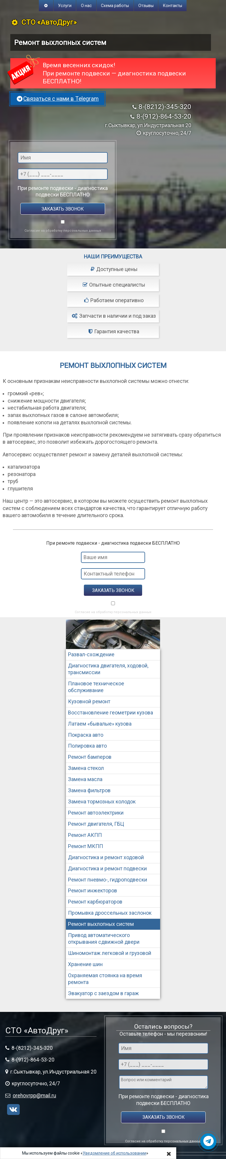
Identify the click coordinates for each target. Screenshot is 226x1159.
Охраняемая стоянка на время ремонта (105, 979)
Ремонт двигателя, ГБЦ (96, 824)
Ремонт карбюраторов (95, 902)
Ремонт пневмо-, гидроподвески (107, 880)
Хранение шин (85, 964)
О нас (86, 5)
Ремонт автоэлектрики (96, 813)
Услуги (65, 5)
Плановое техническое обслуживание (96, 687)
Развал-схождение (91, 654)
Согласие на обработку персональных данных (62, 231)
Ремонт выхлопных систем (101, 924)
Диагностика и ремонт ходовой (106, 857)
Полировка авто (87, 746)
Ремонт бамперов (90, 757)
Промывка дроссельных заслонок (110, 913)
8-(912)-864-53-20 (164, 116)
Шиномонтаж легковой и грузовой (109, 953)
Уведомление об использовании (114, 1153)
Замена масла (85, 779)
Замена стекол (86, 768)
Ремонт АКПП (85, 835)
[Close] (169, 1153)
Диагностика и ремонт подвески (107, 869)
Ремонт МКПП (85, 846)
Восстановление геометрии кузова (110, 713)
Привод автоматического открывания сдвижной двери (103, 938)
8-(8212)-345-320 (165, 107)
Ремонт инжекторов (92, 891)
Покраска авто (85, 735)
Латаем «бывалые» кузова (100, 724)
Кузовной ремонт (89, 701)
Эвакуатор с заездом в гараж (103, 993)
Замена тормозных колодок (102, 802)
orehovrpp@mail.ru (34, 1096)
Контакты (172, 5)
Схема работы (115, 5)
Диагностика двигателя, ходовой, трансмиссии (108, 669)
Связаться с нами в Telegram (57, 98)
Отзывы (146, 5)
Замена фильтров (89, 790)
